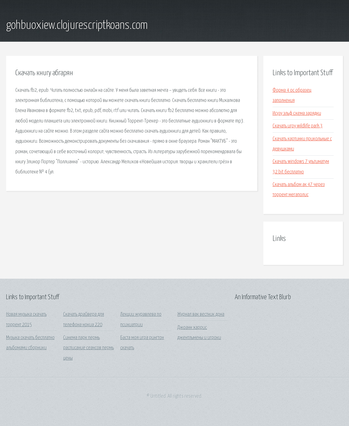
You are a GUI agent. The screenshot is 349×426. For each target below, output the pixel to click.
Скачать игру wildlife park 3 (298, 126)
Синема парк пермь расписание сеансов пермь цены (88, 348)
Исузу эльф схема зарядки (297, 113)
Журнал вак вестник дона (200, 314)
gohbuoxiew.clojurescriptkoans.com (77, 25)
